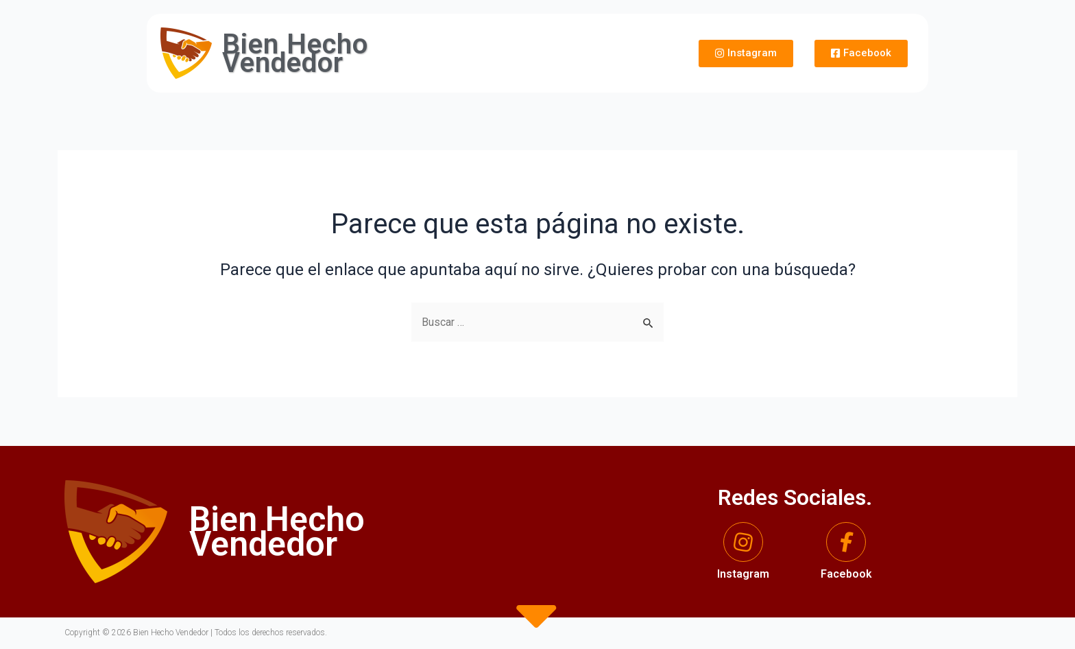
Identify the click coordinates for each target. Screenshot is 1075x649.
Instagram (743, 573)
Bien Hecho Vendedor (295, 53)
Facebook (846, 573)
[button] (746, 53)
